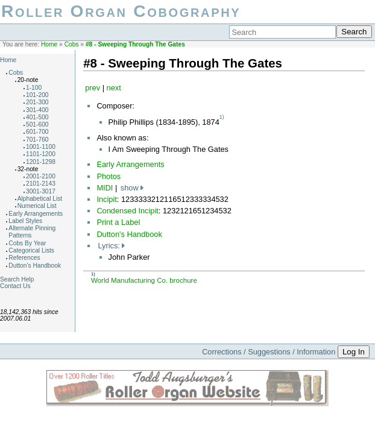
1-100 (34, 87)
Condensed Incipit (127, 210)
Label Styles (25, 221)
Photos (108, 176)
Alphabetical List (40, 198)
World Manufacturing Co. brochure (144, 280)
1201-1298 (40, 162)
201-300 (37, 102)
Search (354, 31)
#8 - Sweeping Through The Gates (135, 44)
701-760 (37, 139)
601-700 (37, 131)
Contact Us (15, 286)
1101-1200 (40, 154)
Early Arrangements (35, 213)
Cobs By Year (27, 243)
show (130, 187)
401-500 (37, 117)
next (114, 87)
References (24, 257)
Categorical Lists (31, 250)
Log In (353, 351)
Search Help (17, 279)
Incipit (106, 199)
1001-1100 (40, 146)
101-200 (37, 95)
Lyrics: (109, 245)
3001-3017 (40, 191)
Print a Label (118, 222)
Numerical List (37, 206)
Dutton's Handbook (34, 265)
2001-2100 (40, 176)
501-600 (37, 124)
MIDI (104, 187)
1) (221, 117)
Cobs (72, 44)
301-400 (37, 110)
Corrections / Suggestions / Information (268, 351)
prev (92, 87)
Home (49, 44)
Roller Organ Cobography (121, 11)
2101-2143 (40, 183)
